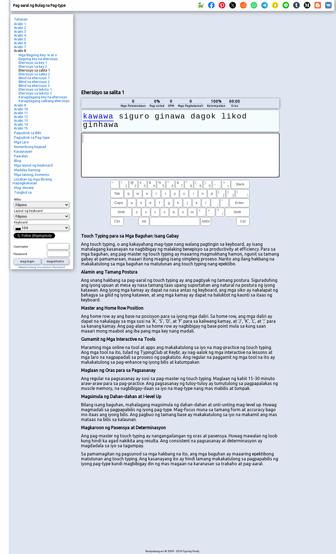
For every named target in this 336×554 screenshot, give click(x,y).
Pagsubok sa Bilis (27, 133)
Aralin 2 (20, 27)
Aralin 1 (20, 24)
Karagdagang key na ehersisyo (43, 97)
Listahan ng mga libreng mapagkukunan (32, 181)
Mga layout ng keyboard (33, 165)
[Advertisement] (123, 49)
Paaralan (21, 156)
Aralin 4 (20, 35)
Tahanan (21, 19)
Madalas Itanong (27, 170)
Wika (17, 199)
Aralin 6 (20, 43)
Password (20, 254)
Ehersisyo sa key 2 (33, 66)
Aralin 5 (20, 39)
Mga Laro (21, 142)
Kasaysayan (23, 151)
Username (21, 246)
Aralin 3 (20, 31)
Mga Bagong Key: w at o (38, 55)
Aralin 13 (21, 120)
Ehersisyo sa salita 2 (34, 74)
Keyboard (21, 222)
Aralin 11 (21, 113)
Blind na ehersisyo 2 (34, 82)
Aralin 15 (21, 128)
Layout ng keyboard (28, 210)
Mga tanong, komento (31, 174)
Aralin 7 (20, 47)
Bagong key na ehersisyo (38, 59)
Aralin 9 (20, 105)
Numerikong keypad (30, 147)
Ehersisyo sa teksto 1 (35, 89)
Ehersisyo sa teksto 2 (35, 93)
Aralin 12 (21, 116)
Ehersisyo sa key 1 (33, 62)
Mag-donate (24, 187)
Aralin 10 (21, 109)
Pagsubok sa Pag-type (32, 137)
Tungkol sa (23, 192)
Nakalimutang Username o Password (42, 267)
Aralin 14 (21, 124)
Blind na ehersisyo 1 (34, 78)
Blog (17, 160)
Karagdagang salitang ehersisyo (44, 101)
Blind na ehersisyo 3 (34, 85)
